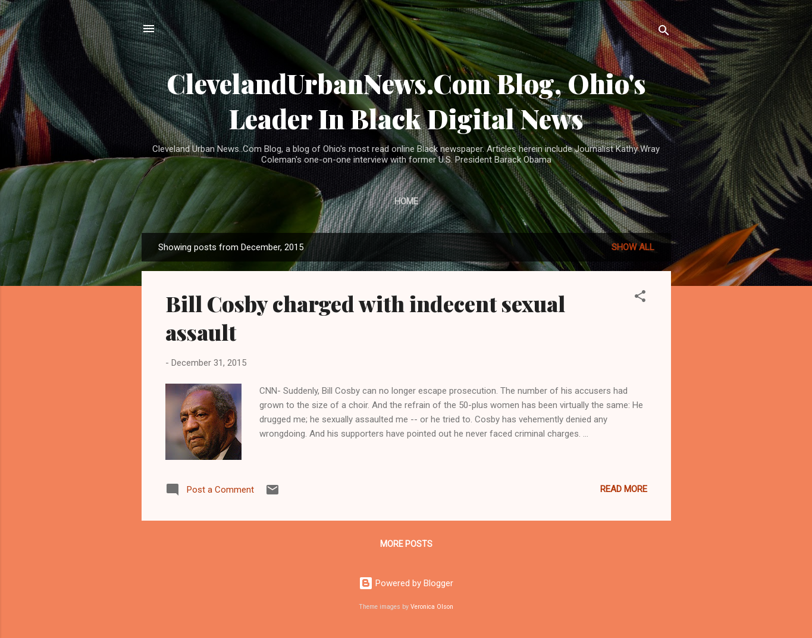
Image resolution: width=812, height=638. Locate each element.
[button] (640, 298)
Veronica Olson (431, 607)
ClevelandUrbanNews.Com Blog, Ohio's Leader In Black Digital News (406, 101)
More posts (406, 544)
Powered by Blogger (406, 583)
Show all (633, 247)
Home (406, 201)
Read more (623, 489)
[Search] (664, 32)
